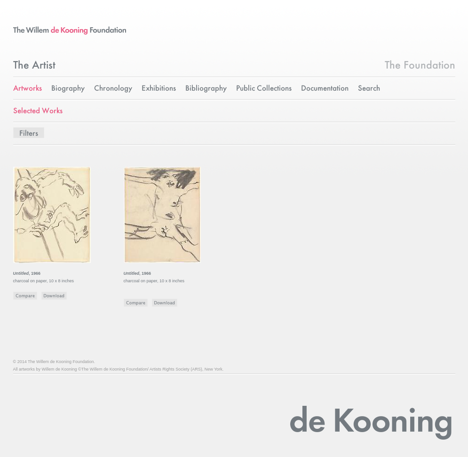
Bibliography (206, 89)
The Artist (34, 65)
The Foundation (420, 65)
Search (369, 89)
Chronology (113, 89)
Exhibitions (159, 89)
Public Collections (264, 89)
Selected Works (38, 111)
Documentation (325, 89)
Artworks (27, 89)
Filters (28, 134)
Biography (68, 89)
